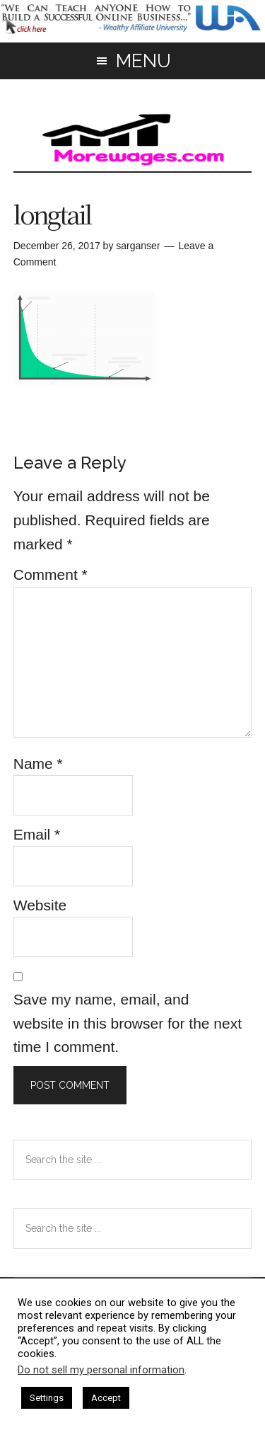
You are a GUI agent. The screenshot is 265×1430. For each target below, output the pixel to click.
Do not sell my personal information (101, 1369)
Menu (143, 61)
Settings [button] (47, 1397)
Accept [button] (106, 1397)
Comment (50, 574)
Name (38, 763)
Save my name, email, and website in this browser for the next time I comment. (127, 1023)
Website (39, 905)
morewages (132, 139)
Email (37, 834)
